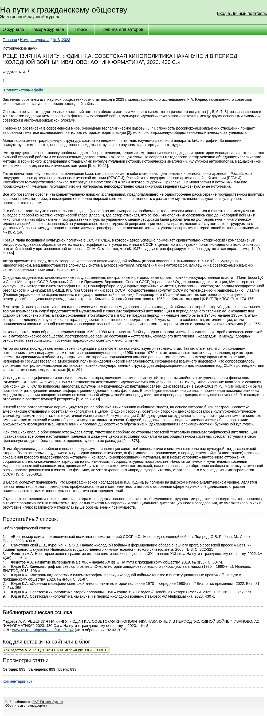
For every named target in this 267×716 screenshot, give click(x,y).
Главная (10, 40)
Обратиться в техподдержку (26, 705)
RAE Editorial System (47, 702)
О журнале (13, 29)
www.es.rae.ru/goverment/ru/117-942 (43, 630)
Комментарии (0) (17, 681)
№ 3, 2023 (61, 40)
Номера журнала (47, 29)
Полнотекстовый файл (23, 90)
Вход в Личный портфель (242, 13)
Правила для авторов (121, 29)
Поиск (81, 29)
